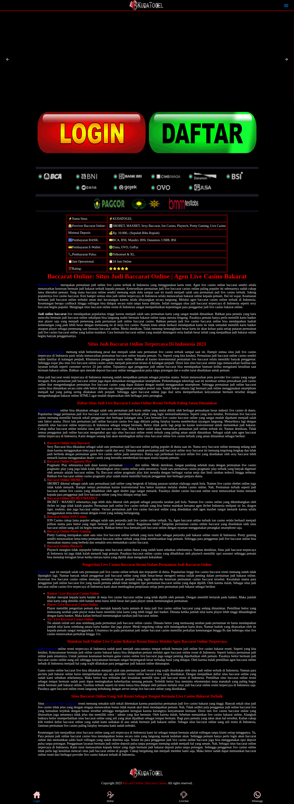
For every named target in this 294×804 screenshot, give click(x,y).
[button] (7, 59)
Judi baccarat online (51, 352)
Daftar (110, 797)
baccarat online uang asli (61, 703)
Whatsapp (257, 797)
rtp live (129, 465)
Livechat (184, 797)
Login (36, 797)
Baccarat (43, 572)
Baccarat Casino (48, 410)
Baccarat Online (48, 285)
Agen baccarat (47, 649)
